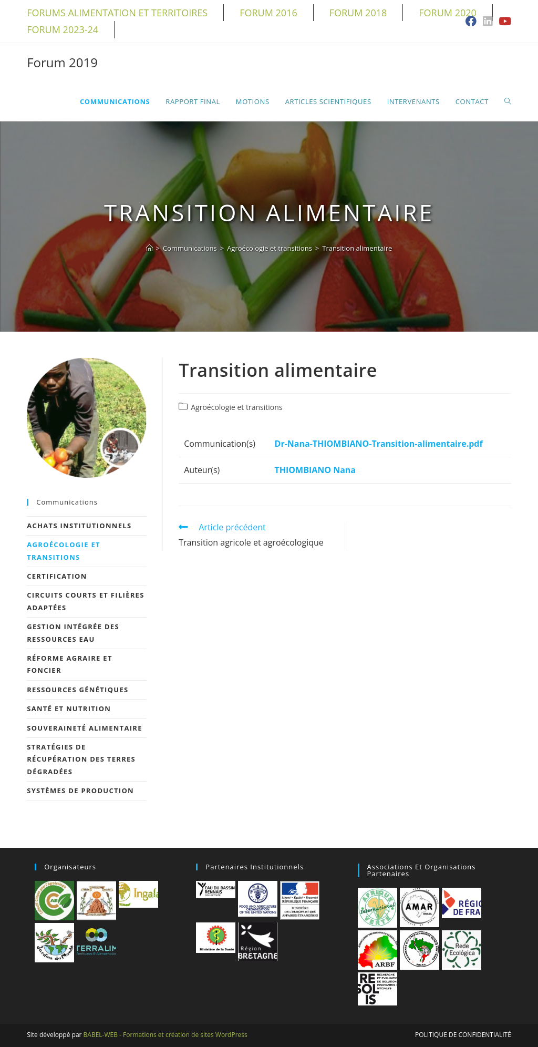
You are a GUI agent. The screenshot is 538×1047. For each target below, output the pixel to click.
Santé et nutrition (69, 708)
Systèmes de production (80, 790)
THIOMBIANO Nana (315, 470)
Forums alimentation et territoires (117, 12)
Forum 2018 (358, 12)
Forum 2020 (448, 12)
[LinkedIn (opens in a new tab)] (487, 22)
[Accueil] (149, 248)
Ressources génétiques (77, 689)
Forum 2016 (268, 12)
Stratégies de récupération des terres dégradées (81, 759)
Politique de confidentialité (463, 1034)
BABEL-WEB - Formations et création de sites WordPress (165, 1034)
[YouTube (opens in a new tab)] (503, 22)
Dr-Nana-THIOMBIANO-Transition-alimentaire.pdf (379, 443)
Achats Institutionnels (79, 525)
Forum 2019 (62, 62)
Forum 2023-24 (62, 29)
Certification (57, 576)
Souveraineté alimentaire (84, 728)
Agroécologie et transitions (236, 407)
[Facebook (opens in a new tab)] (471, 22)
